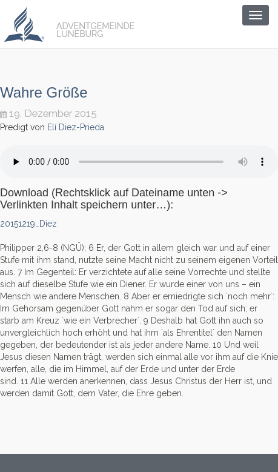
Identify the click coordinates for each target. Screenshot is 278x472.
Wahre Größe (43, 92)
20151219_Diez (28, 223)
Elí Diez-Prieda (75, 127)
